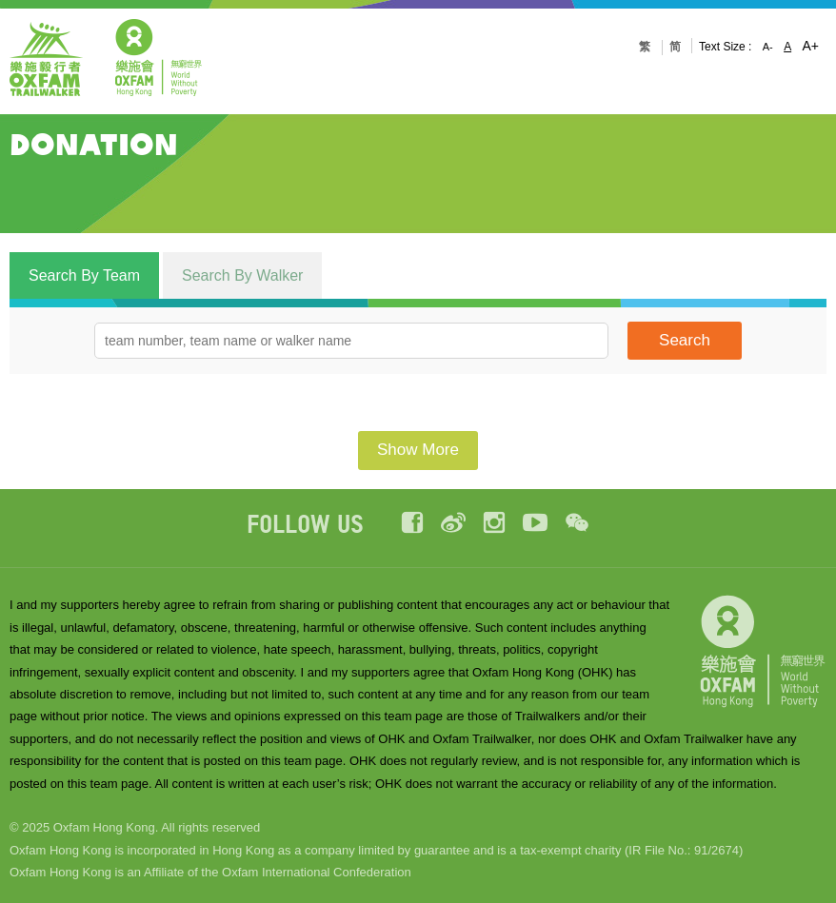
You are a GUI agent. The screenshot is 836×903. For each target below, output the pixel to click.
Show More (418, 450)
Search (684, 340)
